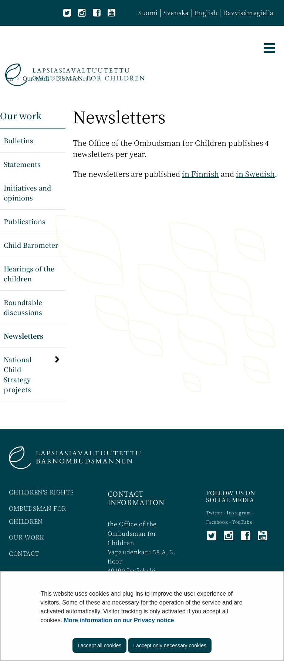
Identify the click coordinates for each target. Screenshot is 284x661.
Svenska (176, 12)
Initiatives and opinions (27, 192)
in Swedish (255, 173)
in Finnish (200, 173)
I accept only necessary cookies (169, 645)
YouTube (242, 521)
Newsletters (23, 335)
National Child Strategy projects (17, 374)
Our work (35, 78)
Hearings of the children (29, 273)
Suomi (148, 12)
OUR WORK (26, 537)
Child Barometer (31, 245)
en (9, 78)
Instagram (240, 512)
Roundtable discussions (23, 307)
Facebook (217, 521)
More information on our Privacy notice (119, 620)
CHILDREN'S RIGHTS (41, 492)
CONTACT (24, 553)
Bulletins (18, 140)
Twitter (215, 512)
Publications (24, 221)
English (206, 12)
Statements (22, 164)
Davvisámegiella (248, 12)
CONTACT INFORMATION (136, 498)
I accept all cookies (99, 645)
